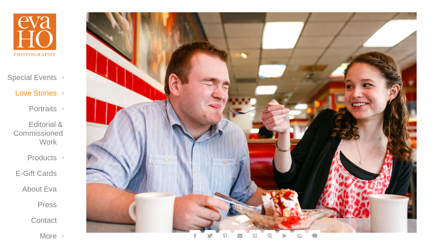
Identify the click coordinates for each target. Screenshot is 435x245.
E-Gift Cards (36, 173)
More (48, 236)
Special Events (32, 77)
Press (47, 204)
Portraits (43, 108)
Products (42, 157)
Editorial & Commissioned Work (38, 133)
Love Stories (36, 93)
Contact (44, 220)
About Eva (39, 189)
